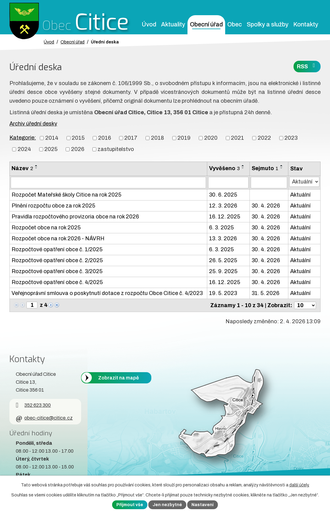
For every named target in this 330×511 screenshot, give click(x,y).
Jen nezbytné (167, 504)
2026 (77, 149)
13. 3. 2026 (223, 238)
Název (22, 168)
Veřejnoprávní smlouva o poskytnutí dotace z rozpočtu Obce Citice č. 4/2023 (107, 293)
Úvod (149, 24)
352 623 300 (33, 405)
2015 (78, 138)
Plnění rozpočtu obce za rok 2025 (53, 206)
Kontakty (305, 24)
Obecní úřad (206, 24)
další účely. (299, 485)
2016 (104, 138)
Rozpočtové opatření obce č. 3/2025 (57, 271)
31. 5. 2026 (265, 293)
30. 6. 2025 (223, 195)
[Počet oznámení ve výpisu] (305, 305)
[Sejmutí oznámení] (269, 182)
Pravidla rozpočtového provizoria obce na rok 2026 (75, 217)
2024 (24, 149)
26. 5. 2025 (223, 260)
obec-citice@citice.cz (44, 417)
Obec (234, 24)
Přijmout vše (129, 504)
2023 (290, 138)
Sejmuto (265, 168)
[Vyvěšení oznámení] (228, 182)
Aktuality (173, 24)
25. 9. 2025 (223, 271)
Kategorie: (22, 138)
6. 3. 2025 (221, 228)
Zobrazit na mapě (118, 377)
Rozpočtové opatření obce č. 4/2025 (57, 282)
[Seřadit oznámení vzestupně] (36, 165)
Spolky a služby (267, 24)
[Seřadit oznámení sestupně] (36, 168)
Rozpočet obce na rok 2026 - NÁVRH (58, 238)
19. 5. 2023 (223, 293)
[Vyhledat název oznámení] (108, 182)
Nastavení (202, 504)
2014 (51, 138)
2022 (264, 138)
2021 (237, 138)
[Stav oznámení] (304, 182)
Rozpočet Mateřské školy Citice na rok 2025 (66, 195)
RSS (307, 66)
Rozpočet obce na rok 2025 (46, 228)
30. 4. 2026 (266, 206)
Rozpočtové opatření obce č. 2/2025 (57, 260)
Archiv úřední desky (33, 124)
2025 (50, 149)
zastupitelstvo (116, 149)
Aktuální (300, 195)
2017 (130, 138)
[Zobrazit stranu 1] (31, 305)
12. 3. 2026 (223, 206)
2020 (211, 138)
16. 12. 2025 (224, 217)
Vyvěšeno (224, 168)
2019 (184, 138)
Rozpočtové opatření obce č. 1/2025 (57, 249)
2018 (157, 138)
